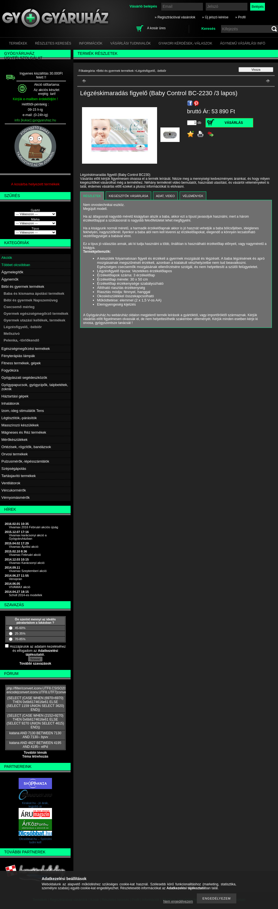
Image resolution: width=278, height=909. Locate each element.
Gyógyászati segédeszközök (24, 377)
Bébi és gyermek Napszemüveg (31, 300)
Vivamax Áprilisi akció (23, 546)
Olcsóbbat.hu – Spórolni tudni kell (35, 840)
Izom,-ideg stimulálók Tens (22, 411)
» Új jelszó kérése (215, 17)
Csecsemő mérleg (19, 307)
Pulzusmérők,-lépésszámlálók (25, 461)
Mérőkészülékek (14, 440)
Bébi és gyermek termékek (22, 286)
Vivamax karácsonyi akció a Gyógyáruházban (28, 537)
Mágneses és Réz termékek (23, 432)
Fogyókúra (9, 370)
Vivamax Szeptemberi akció (28, 571)
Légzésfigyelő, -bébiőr (23, 327)
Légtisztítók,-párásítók (19, 418)
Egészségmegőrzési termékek (25, 349)
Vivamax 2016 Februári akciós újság (33, 527)
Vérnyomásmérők (15, 497)
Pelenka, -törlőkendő (21, 340)
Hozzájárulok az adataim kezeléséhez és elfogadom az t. (38, 651)
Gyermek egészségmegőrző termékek (36, 313)
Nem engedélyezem (178, 901)
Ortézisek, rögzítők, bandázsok (26, 447)
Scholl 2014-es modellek (25, 595)
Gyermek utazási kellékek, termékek (34, 320)
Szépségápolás (13, 468)
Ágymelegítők (12, 272)
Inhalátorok (10, 403)
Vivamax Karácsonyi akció (26, 562)
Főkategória (87, 70)
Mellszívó (12, 333)
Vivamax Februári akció (25, 554)
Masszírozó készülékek (20, 425)
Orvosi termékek (14, 454)
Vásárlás (234, 123)
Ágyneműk (9, 279)
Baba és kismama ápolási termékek (34, 293)
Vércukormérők (13, 490)
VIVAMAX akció (19, 587)
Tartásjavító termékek (18, 476)
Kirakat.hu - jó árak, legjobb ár (35, 804)
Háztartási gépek (15, 396)
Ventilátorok (10, 483)
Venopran (15, 579)
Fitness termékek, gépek (21, 363)
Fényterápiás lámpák (18, 356)
